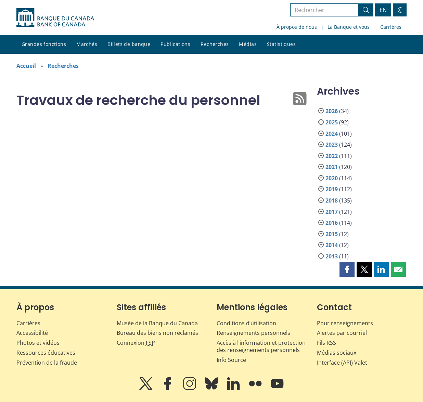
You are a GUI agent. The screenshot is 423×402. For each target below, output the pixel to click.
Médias (248, 44)
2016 (331, 223)
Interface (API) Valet (342, 362)
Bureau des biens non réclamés (157, 333)
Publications (175, 44)
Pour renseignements (345, 323)
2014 (331, 245)
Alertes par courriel (342, 333)
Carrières (390, 27)
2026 (331, 111)
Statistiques (281, 44)
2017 (331, 212)
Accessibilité (32, 333)
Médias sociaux (336, 352)
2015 (331, 234)
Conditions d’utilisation (246, 323)
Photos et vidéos (38, 342)
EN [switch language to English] (383, 10)
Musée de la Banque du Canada (157, 323)
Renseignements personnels (253, 333)
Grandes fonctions (44, 44)
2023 (331, 144)
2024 (331, 133)
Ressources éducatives (45, 352)
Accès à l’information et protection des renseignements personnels (261, 346)
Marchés (86, 44)
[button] (347, 269)
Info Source (231, 360)
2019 (331, 189)
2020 (331, 178)
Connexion (136, 342)
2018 (331, 200)
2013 (331, 256)
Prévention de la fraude (46, 362)
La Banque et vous (349, 27)
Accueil (26, 66)
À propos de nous (297, 27)
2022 (331, 156)
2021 (331, 167)
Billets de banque (128, 44)
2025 (331, 122)
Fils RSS (326, 342)
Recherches (215, 44)
